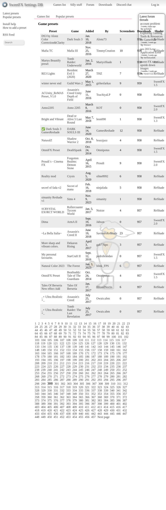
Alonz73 (101, 39)
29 (60, 326)
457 (93, 417)
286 (56, 379)
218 (99, 363)
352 (93, 393)
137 (62, 346)
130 (112, 343)
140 (81, 346)
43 (127, 326)
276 (87, 376)
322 (93, 387)
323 (99, 387)
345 (49, 393)
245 (81, 369)
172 (93, 353)
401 (118, 403)
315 (49, 387)
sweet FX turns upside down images (149, 65)
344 (43, 393)
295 (112, 379)
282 (125, 376)
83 (127, 333)
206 (118, 359)
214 (74, 363)
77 (98, 333)
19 (109, 323)
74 (84, 333)
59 (108, 330)
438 (68, 413)
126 (87, 343)
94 (84, 336)
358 (37, 397)
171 (87, 353)
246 (87, 369)
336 (87, 390)
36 (93, 326)
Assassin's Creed (73, 298)
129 (106, 343)
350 (81, 393)
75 (89, 333)
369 (106, 397)
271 (56, 376)
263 (99, 373)
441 (87, 413)
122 (62, 343)
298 (37, 383)
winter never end (51, 83)
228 (68, 366)
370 (112, 397)
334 (74, 390)
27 (50, 326)
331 (56, 390)
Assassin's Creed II (73, 233)
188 (99, 356)
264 (106, 373)
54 (84, 330)
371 (118, 397)
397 (93, 403)
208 (37, 363)
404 (43, 407)
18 (104, 323)
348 (68, 393)
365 (81, 397)
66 (45, 333)
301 (57, 383)
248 (99, 369)
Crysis (71, 176)
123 (68, 343)
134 (43, 346)
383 (99, 400)
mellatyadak (149, 57)
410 (81, 407)
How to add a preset (14, 27)
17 (99, 323)
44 (36, 330)
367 (93, 397)
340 (112, 390)
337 (93, 390)
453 (68, 417)
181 (56, 356)
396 (87, 403)
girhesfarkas (103, 83)
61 (117, 330)
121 (55, 343)
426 (87, 410)
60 (112, 330)
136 (56, 346)
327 (125, 387)
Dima (44, 221)
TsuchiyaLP (103, 94)
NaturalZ (46, 140)
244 (74, 369)
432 (125, 410)
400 (112, 403)
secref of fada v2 (51, 187)
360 (49, 397)
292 (93, 379)
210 (49, 363)
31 (69, 326)
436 (56, 413)
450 (49, 417)
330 (49, 390)
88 (55, 336)
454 (74, 417)
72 (74, 333)
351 (87, 393)
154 (74, 350)
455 (81, 417)
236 (118, 366)
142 (93, 346)
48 (55, 330)
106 (56, 340)
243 (68, 369)
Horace (147, 44)
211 (56, 363)
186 (87, 356)
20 (113, 323)
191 (118, 356)
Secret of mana (72, 187)
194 (43, 359)
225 (49, 366)
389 (43, 403)
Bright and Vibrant (52, 119)
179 (43, 356)
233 (99, 366)
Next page (103, 417)
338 (99, 390)
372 (125, 397)
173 (99, 353)
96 (93, 336)
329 (43, 390)
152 (62, 350)
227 (62, 366)
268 (37, 376)
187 (93, 356)
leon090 (101, 119)
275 (81, 376)
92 (74, 336)
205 (112, 359)
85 (41, 336)
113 (99, 340)
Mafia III (72, 50)
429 (106, 410)
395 (81, 403)
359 (43, 397)
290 (81, 379)
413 (99, 407)
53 (79, 330)
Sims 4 (71, 199)
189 (106, 356)
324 (106, 387)
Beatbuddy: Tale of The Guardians (74, 275)
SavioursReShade (106, 233)
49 (60, 330)
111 (87, 340)
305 (82, 383)
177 (125, 353)
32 (74, 326)
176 (118, 353)
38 (103, 326)
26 (45, 326)
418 (37, 410)
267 (125, 373)
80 (112, 333)
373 (37, 400)
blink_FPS (102, 265)
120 (49, 343)
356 (118, 393)
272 (62, 376)
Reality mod (48, 176)
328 (37, 390)
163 (37, 353)
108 (68, 340)
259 (74, 373)
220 (112, 363)
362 (62, 397)
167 (62, 353)
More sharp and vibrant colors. (50, 244)
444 (106, 413)
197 (62, 359)
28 (55, 326)
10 (66, 323)
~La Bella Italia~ (51, 233)
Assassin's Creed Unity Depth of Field (74, 94)
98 (103, 336)
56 (93, 330)
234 (106, 366)
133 (37, 346)
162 (125, 350)
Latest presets (11, 13)
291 (87, 379)
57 (98, 330)
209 (43, 363)
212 (62, 363)
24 (36, 326)
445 (112, 413)
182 (62, 356)
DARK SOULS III (73, 130)
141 (87, 346)
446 (118, 413)
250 (112, 369)
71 (69, 333)
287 (62, 379)
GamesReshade (105, 130)
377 (62, 400)
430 (112, 410)
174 (106, 353)
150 (49, 350)
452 (62, 417)
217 (93, 363)
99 (108, 336)
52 (74, 330)
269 (43, 376)
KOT (99, 107)
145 (112, 346)
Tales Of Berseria (72, 287)
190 (112, 356)
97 (98, 336)
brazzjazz (101, 140)
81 (117, 333)
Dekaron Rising (72, 244)
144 (106, 346)
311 (119, 383)
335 (81, 390)
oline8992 (102, 176)
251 (118, 369)
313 (37, 387)
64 (36, 333)
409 (74, 407)
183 (68, 356)
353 (99, 393)
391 (56, 403)
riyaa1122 (148, 73)
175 (112, 353)
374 (43, 400)
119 (43, 343)
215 (80, 363)
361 (56, 397)
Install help (9, 24)
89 (60, 336)
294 (106, 379)
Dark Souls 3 (75, 39)
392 (62, 403)
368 (99, 397)
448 (37, 417)
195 (49, 359)
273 (68, 376)
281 (118, 376)
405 (49, 407)
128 (99, 343)
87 (50, 336)
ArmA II (72, 221)
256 (56, 373)
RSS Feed (9, 34)
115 (111, 340)
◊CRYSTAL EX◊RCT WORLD (52, 210)
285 (49, 379)
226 (56, 366)
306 (88, 383)
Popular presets (12, 17)
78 (103, 333)
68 (55, 333)
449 (43, 417)
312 (125, 383)
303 (69, 383)
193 (37, 359)
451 (56, 417)
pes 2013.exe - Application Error (150, 50)
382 (93, 400)
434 (43, 413)
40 (112, 326)
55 (89, 330)
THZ (99, 73)
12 (75, 323)
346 (56, 393)
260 (81, 373)
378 (68, 400)
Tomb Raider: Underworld (74, 62)
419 (43, 410)
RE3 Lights (48, 73)
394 (74, 403)
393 (68, 403)
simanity (101, 199)
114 (105, 340)
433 (37, 413)
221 (118, 363)
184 (74, 356)
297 (125, 379)
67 (50, 333)
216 (87, 363)
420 (49, 410)
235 (112, 366)
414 (106, 407)
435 (49, 413)
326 (118, 387)
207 (125, 359)
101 (120, 336)
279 (106, 376)
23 (128, 323)
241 (56, 369)
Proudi (100, 163)
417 (124, 407)
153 (68, 350)
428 (99, 410)
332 (62, 390)
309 (107, 383)
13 (80, 323)
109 (74, 340)
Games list (59, 4)
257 (62, 373)
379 (74, 400)
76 (93, 333)
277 (93, 376)
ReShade (159, 39)
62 (122, 330)
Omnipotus (102, 150)
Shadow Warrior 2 (72, 140)
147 (125, 346)
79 (108, 333)
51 (69, 330)
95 (89, 336)
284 (43, 379)
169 (74, 353)
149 (43, 350)
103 (37, 340)
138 (68, 346)
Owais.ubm (103, 298)
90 (65, 336)
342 (125, 390)
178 (37, 356)
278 (99, 376)
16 (94, 323)
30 (65, 326)
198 (68, 359)
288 (68, 379)
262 (93, 373)
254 (43, 373)
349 (74, 393)
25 (41, 326)
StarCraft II (74, 256)
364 (74, 397)
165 (49, 353)
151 (56, 350)
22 (123, 323)
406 (56, 407)
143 (99, 346)
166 (56, 353)
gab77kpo (102, 244)
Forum (90, 4)
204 (106, 359)
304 (75, 383)
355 (112, 393)
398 (99, 403)
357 (125, 393)
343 (37, 393)
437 (62, 413)
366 (87, 397)
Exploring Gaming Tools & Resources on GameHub (151, 36)
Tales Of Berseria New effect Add (51, 287)
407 (62, 407)
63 (127, 330)
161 (118, 350)
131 (118, 343)
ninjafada (101, 187)
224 (43, 366)
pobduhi (148, 28)
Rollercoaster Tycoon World (75, 210)
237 (125, 366)
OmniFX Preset (50, 150)
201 (87, 359)
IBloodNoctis (104, 287)
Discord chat (123, 4)
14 (85, 323)
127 (93, 343)
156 (87, 350)
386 (118, 400)
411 (87, 407)
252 (125, 369)
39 (108, 326)
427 (93, 410)
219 (106, 363)
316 (56, 387)
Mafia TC (47, 50)
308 (100, 383)
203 (99, 359)
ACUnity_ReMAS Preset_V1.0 (52, 94)
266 (118, 373)
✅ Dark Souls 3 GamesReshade (51, 130)
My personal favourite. (48, 256)
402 (125, 403)
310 (113, 383)
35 (89, 326)
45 (41, 330)
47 (50, 330)
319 (74, 387)
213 (68, 363)
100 (113, 336)
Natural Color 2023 (52, 265)
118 (37, 343)
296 (118, 379)
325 (112, 387)
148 (37, 350)
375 (49, 400)
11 (70, 323)
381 (87, 400)
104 (43, 340)
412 (93, 407)
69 (60, 333)
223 (37, 366)
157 (93, 350)
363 (68, 397)
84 (36, 336)
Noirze (100, 210)
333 (68, 390)
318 (68, 387)
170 (81, 353)
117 (124, 340)
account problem (150, 23)
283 (37, 379)
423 (68, 410)
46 (45, 330)
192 (125, 356)
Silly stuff (76, 4)
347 (62, 393)
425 (81, 410)
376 (56, 400)
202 (93, 359)
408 (68, 407)
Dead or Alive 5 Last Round (74, 119)
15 (89, 323)
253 (37, 373)
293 (99, 379)
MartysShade (104, 62)
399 (106, 403)
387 (125, 400)
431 (118, 410)
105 (49, 340)
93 (79, 336)
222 (124, 363)
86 (45, 336)
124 (74, 343)
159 (106, 350)
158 (99, 350)
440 (81, 413)
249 (106, 369)
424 (74, 410)
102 (126, 336)
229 (74, 366)
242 (62, 369)
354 (106, 393)
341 (118, 390)
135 (49, 346)
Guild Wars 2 (75, 83)
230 (81, 366)
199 (74, 359)
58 (103, 330)
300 (50, 383)
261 (87, 373)
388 (37, 403)
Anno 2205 (73, 107)
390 (49, 403)
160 (112, 350)
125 (80, 343)
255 (49, 373)
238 (37, 369)
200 (81, 359)
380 (81, 400)
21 (118, 323)
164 (43, 353)
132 (124, 343)
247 (93, 369)
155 (81, 350)
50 (65, 330)
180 (49, 356)
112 (93, 340)
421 (56, 410)
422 (62, 410)
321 (87, 387)
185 (81, 356)
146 (118, 346)
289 (74, 379)
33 (79, 326)
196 (56, 359)
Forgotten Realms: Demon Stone (72, 163)
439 (74, 413)
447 (125, 413)
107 (62, 340)
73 (79, 333)
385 (112, 400)
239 (43, 369)
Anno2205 (47, 107)
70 (65, 333)
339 (106, 390)
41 (117, 326)
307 (94, 383)
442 (93, 413)
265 (112, 373)
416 (118, 407)
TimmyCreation (105, 50)
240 (49, 369)
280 (112, 376)
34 (84, 326)
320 (81, 387)
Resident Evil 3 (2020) (72, 73)
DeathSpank (74, 150)
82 (122, 333)
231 (87, 366)
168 (68, 353)
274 (74, 376)
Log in (155, 4)
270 (49, 376)
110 (81, 340)
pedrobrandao (104, 256)
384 (106, 400)
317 (62, 387)
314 (43, 387)
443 (99, 413)
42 (122, 326)
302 (63, 383)
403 (37, 407)
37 (98, 326)
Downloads (105, 4)
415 (112, 407)
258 (68, 373)
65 (41, 333)
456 (87, 417)
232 (93, 366)
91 (69, 336)
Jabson (100, 221)
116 (118, 340)
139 (74, 346)
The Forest (73, 265)
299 (43, 383)
